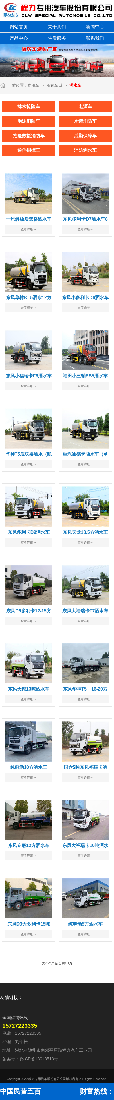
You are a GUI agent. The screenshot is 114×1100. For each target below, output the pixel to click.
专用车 (33, 85)
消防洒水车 (85, 150)
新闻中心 (95, 26)
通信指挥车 (28, 150)
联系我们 (95, 38)
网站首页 (19, 26)
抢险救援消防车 (29, 135)
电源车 (85, 106)
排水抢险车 (28, 106)
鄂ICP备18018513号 (38, 1058)
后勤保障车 (85, 135)
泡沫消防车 (28, 120)
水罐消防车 (85, 120)
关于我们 (57, 26)
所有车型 (54, 85)
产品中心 (19, 38)
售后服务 (57, 38)
